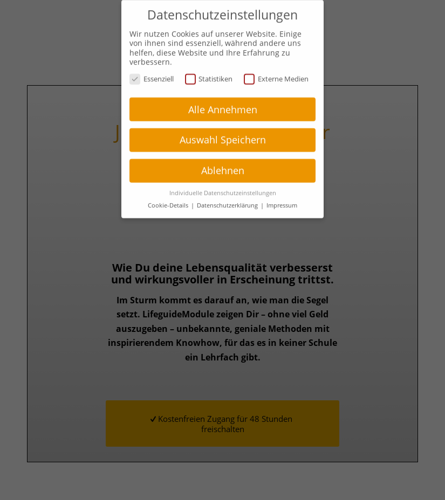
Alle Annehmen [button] (222, 101)
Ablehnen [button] (222, 163)
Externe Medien (276, 71)
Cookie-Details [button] (169, 198)
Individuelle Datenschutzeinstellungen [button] (222, 185)
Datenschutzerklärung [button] (228, 198)
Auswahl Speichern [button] (223, 132)
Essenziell (151, 71)
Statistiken (209, 71)
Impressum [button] (281, 198)
